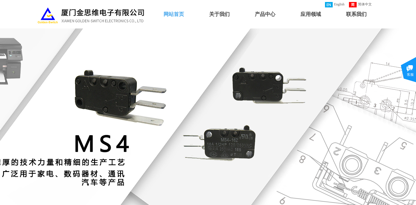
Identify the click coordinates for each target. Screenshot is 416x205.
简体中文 (360, 4)
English (335, 4)
